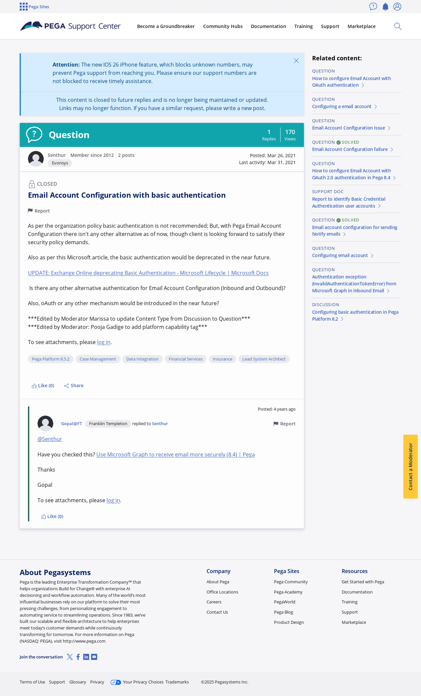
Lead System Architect (264, 359)
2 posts (126, 155)
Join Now (350, 679)
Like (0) (43, 385)
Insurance (222, 359)
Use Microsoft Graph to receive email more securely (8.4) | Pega (175, 454)
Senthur (57, 155)
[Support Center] (70, 26)
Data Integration (142, 359)
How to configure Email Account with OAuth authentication (351, 81)
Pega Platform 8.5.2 (50, 359)
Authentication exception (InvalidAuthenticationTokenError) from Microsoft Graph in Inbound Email (354, 284)
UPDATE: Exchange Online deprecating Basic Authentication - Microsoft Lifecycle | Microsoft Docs (148, 272)
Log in (386, 679)
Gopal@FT (71, 423)
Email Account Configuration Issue (352, 128)
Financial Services (186, 359)
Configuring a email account (345, 106)
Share (74, 385)
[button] (36, 159)
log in (104, 342)
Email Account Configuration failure (353, 149)
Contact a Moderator (410, 466)
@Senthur (49, 439)
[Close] (296, 60)
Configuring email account (343, 255)
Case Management (98, 359)
